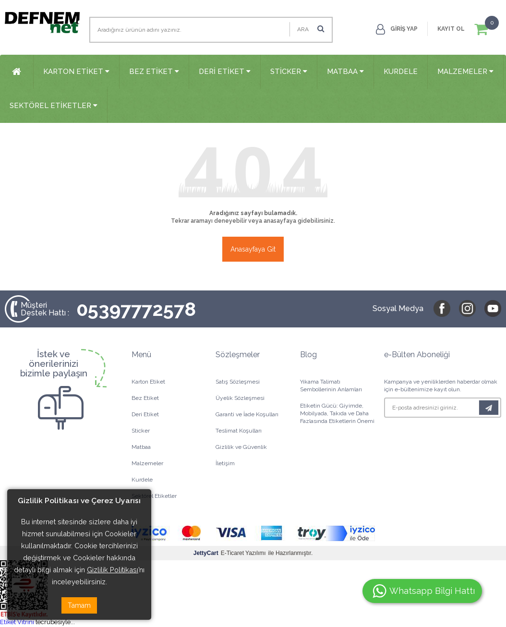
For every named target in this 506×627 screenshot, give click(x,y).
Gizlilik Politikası (112, 570)
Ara (311, 28)
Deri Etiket (225, 71)
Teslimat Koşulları (239, 430)
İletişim (225, 463)
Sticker (288, 71)
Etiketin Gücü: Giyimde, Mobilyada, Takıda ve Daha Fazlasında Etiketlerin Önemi (337, 413)
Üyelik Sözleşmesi (240, 398)
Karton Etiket (76, 71)
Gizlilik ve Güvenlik (241, 447)
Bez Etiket (154, 71)
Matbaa (345, 71)
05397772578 (108, 309)
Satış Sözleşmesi (238, 381)
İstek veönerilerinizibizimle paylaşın (53, 363)
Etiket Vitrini (17, 622)
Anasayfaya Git (253, 249)
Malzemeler (465, 71)
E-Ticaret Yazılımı (229, 553)
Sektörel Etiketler (53, 105)
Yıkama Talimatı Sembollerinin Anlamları (331, 385)
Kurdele (401, 71)
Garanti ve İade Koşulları (247, 414)
